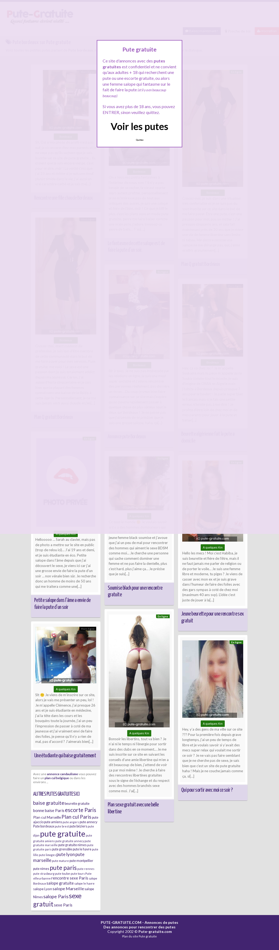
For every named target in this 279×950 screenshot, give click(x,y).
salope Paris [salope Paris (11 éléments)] (55, 896)
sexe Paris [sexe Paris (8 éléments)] (63, 904)
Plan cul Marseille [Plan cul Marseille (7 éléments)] (47, 817)
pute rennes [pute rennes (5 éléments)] (85, 868)
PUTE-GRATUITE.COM (121, 922)
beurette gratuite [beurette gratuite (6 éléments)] (77, 804)
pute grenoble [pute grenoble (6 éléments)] (62, 849)
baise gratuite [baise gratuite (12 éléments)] (48, 803)
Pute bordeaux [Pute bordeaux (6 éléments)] (43, 826)
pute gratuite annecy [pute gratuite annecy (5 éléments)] (69, 841)
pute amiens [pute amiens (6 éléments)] (53, 822)
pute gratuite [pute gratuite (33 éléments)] (62, 833)
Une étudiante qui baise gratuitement (65, 755)
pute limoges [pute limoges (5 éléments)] (47, 855)
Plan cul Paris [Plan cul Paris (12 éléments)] (76, 817)
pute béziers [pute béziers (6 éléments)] (78, 826)
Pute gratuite (148, 936)
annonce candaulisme (62, 774)
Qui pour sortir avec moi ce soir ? (206, 790)
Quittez (140, 140)
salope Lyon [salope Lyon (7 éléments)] (42, 889)
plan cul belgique (57, 778)
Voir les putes (139, 126)
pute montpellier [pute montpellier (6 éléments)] (81, 861)
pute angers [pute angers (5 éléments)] (71, 822)
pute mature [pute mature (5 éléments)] (60, 860)
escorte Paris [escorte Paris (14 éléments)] (80, 810)
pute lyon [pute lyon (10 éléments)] (65, 854)
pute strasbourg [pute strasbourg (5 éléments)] (44, 873)
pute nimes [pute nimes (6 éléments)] (41, 869)
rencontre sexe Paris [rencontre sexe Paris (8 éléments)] (69, 878)
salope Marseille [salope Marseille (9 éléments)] (68, 888)
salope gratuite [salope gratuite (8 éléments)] (60, 883)
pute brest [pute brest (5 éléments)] (62, 826)
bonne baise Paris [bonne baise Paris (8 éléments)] (48, 810)
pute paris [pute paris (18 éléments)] (63, 867)
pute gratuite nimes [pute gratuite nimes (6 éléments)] (72, 845)
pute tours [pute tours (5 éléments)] (78, 873)
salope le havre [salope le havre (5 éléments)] (84, 883)
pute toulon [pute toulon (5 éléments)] (62, 873)
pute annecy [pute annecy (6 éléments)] (88, 822)
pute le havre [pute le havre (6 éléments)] (82, 849)
